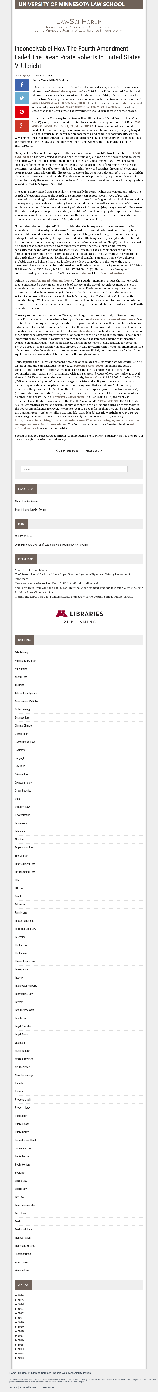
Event (18, 896)
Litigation (20, 1042)
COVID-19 (20, 766)
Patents (19, 1083)
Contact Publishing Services (34, 1373)
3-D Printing (21, 652)
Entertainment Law (25, 864)
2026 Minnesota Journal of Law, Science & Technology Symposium (51, 544)
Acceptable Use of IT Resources (36, 1387)
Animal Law (21, 677)
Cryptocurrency (23, 782)
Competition (21, 733)
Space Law (21, 1181)
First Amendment (24, 920)
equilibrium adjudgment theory (51, 280)
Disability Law (22, 807)
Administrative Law (25, 660)
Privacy (19, 1091)
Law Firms (20, 1018)
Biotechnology (22, 709)
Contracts (20, 750)
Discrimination (22, 815)
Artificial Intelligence (26, 693)
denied (87, 273)
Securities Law (23, 1148)
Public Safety (22, 1132)
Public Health (22, 1124)
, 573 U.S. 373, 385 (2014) (58, 103)
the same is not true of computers (112, 319)
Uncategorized (23, 1254)
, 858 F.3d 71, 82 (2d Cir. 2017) (87, 124)
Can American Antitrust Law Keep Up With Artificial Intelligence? (56, 583)
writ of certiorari (115, 273)
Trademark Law (23, 1229)
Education (20, 831)
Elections (20, 839)
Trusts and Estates (25, 1245)
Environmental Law (25, 872)
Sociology (20, 1172)
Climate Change (23, 725)
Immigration (21, 969)
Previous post (67, 450)
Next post (94, 450)
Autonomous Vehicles (26, 701)
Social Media (22, 1156)
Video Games (22, 1262)
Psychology (21, 1115)
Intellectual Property (26, 985)
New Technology (24, 1075)
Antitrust (19, 685)
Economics (21, 823)
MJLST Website (23, 536)
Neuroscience (22, 1067)
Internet (19, 1002)
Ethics (18, 880)
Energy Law (21, 855)
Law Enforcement (24, 1010)
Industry (19, 977)
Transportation (23, 1237)
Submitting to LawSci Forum (30, 509)
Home (12, 1373)
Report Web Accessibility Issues (72, 1373)
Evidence (20, 904)
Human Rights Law (25, 961)
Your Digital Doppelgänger (32, 570)
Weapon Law (22, 1270)
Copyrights (21, 758)
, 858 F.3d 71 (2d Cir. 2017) (87, 107)
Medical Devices (24, 1059)
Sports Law (21, 1189)
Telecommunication (25, 1205)
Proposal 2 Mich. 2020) (87, 366)
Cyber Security (23, 790)
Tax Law (19, 1197)
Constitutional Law (25, 742)
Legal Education (23, 1026)
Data (17, 798)
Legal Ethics (21, 1034)
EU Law (19, 888)
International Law (24, 994)
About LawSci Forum (26, 501)
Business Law (22, 717)
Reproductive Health (26, 1140)
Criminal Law (22, 774)
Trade (18, 1221)
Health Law (21, 945)
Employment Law (24, 847)
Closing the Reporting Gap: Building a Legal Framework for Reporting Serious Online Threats (74, 596)
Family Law (21, 912)
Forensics (20, 937)
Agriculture (21, 668)
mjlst (29, 75)
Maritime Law (22, 1050)
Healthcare (21, 953)
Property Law (22, 1107)
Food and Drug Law (25, 928)
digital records (129, 103)
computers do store (84, 331)
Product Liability (24, 1099)
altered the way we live (66, 91)
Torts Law (20, 1213)
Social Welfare (23, 1164)
